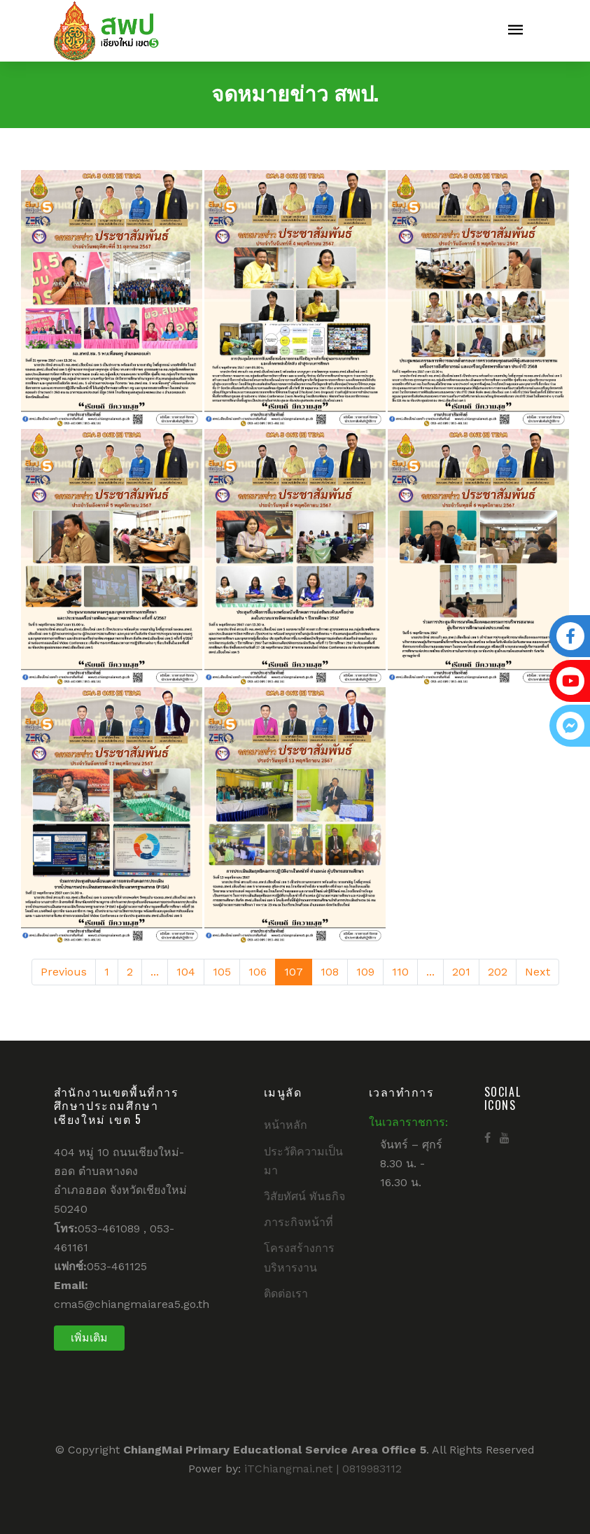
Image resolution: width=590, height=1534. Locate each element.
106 (257, 971)
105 (222, 971)
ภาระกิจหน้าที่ (298, 1222)
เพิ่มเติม (89, 1337)
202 (497, 971)
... (154, 971)
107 (293, 971)
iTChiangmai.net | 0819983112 (323, 1468)
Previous (64, 971)
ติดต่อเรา (286, 1293)
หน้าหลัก (285, 1125)
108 (330, 971)
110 (400, 971)
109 (365, 971)
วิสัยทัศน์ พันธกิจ (304, 1196)
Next (537, 971)
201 (461, 971)
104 (185, 971)
